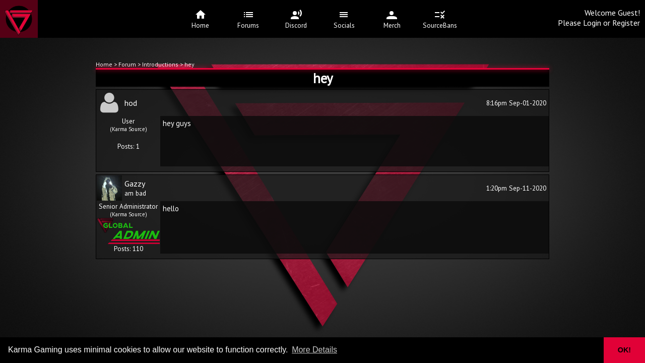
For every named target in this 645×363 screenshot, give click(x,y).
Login (592, 23)
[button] (589, 350)
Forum (128, 64)
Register (626, 23)
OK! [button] (624, 350)
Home (104, 64)
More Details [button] (314, 349)
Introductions (160, 64)
